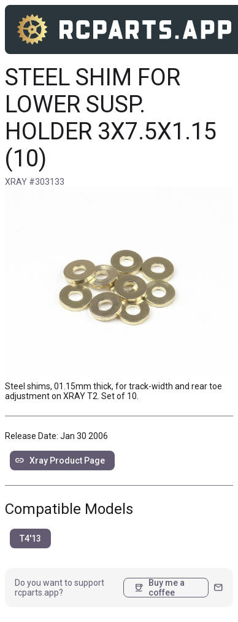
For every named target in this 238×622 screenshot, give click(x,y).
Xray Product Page (60, 460)
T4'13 (30, 538)
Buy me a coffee (159, 587)
